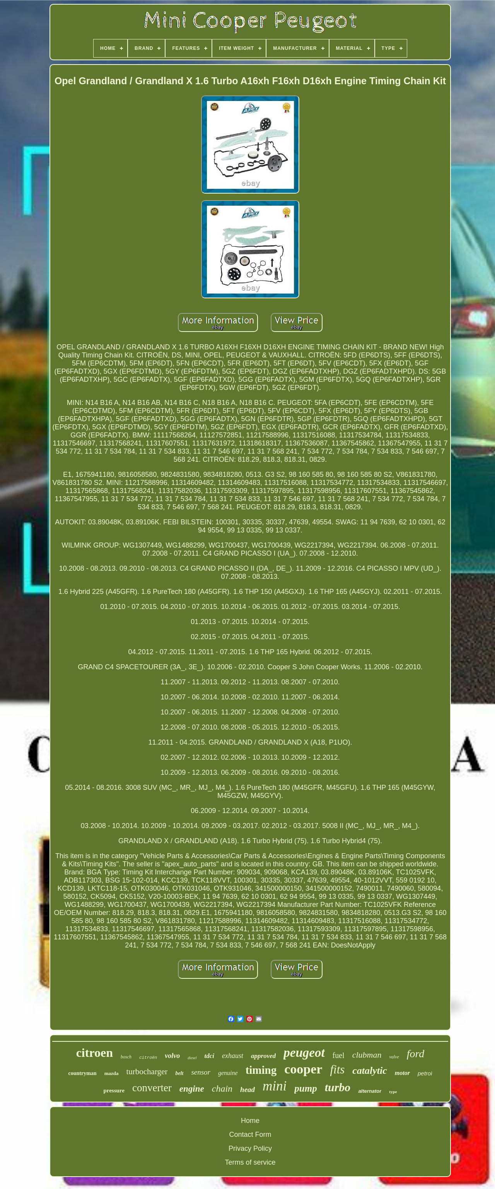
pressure (113, 1090)
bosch (126, 1057)
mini (275, 1086)
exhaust (232, 1056)
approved (263, 1056)
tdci (210, 1056)
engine (191, 1089)
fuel (339, 1055)
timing (261, 1070)
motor (402, 1073)
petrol (425, 1073)
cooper (303, 1069)
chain (222, 1089)
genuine (228, 1073)
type (393, 1091)
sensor (200, 1072)
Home (250, 1120)
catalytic (369, 1070)
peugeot (303, 1053)
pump (305, 1088)
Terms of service (250, 1162)
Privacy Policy (250, 1148)
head (247, 1089)
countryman (82, 1073)
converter (152, 1088)
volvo (172, 1056)
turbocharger (146, 1071)
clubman (367, 1055)
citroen (94, 1053)
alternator (369, 1091)
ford (416, 1054)
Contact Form (250, 1134)
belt (179, 1073)
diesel (192, 1058)
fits (337, 1069)
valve (394, 1057)
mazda (111, 1073)
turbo (338, 1087)
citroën (148, 1057)
